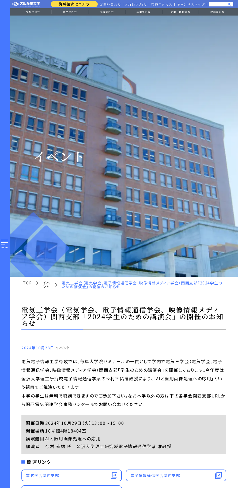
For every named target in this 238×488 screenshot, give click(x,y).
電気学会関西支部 (42, 475)
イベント (46, 284)
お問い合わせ (109, 4)
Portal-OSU (135, 4)
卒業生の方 (144, 12)
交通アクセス (161, 4)
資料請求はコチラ (72, 4)
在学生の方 (70, 12)
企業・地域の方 (181, 12)
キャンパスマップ (190, 4)
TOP (27, 283)
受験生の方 (33, 12)
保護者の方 (107, 12)
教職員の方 (217, 12)
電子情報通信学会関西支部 (155, 475)
